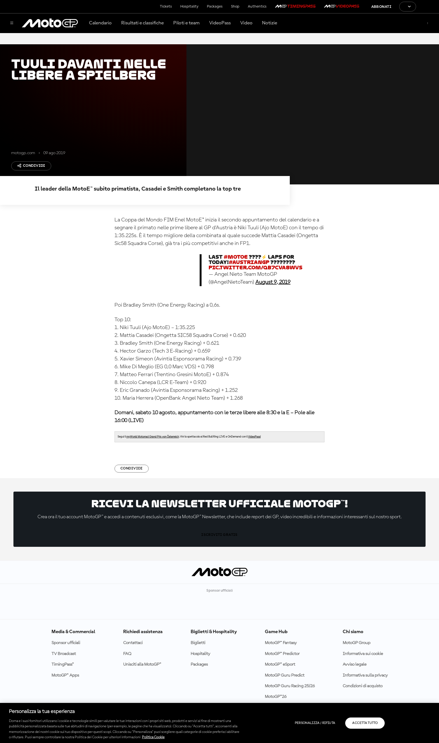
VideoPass (220, 23)
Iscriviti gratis (219, 535)
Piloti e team (186, 23)
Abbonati (381, 7)
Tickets (166, 6)
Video (246, 23)
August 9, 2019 (272, 282)
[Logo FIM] (427, 6)
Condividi (31, 165)
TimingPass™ (63, 664)
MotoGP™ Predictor (282, 654)
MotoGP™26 (275, 697)
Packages (215, 6)
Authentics (257, 6)
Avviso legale (354, 664)
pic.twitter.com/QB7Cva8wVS (255, 267)
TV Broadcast (64, 654)
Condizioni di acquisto (362, 686)
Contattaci (133, 643)
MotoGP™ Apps (65, 675)
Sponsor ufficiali (66, 643)
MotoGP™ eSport (280, 664)
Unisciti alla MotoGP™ (142, 664)
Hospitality (189, 6)
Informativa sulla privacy (365, 675)
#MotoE (236, 257)
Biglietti (198, 643)
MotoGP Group (356, 643)
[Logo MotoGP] (50, 23)
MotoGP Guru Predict (284, 675)
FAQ (127, 654)
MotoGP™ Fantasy (281, 643)
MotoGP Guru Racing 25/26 (290, 686)
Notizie (269, 23)
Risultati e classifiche (142, 23)
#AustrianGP (249, 262)
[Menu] (12, 23)
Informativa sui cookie (363, 654)
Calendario (100, 23)
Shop (235, 6)
